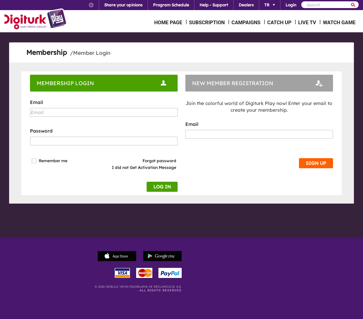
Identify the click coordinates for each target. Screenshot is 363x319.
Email (36, 102)
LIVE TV (307, 23)
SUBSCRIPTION (207, 23)
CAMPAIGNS (246, 23)
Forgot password (159, 160)
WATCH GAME (339, 23)
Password (41, 131)
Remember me (53, 160)
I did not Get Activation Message (144, 167)
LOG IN (162, 187)
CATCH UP (279, 23)
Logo (36, 19)
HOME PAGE (168, 23)
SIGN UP (316, 163)
